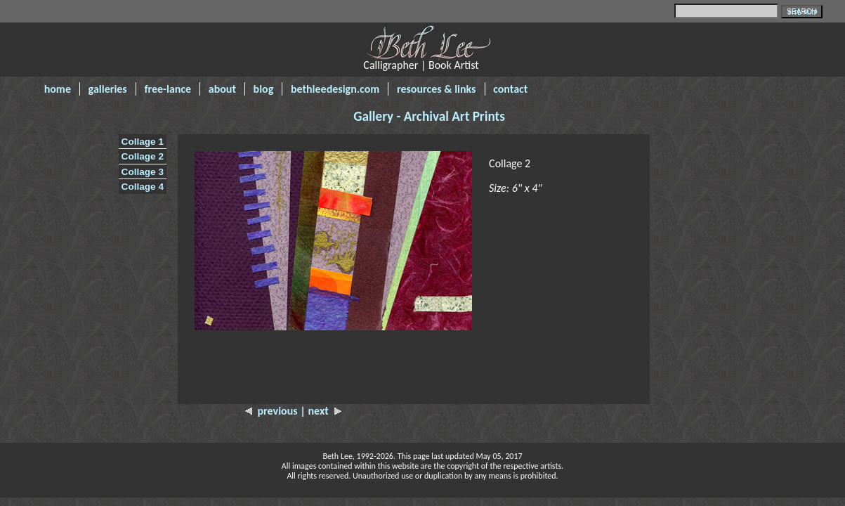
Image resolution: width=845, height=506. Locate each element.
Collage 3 (143, 172)
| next (320, 410)
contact (510, 89)
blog (264, 89)
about (222, 89)
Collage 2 (143, 156)
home (57, 89)
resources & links (436, 89)
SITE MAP (803, 12)
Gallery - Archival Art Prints (428, 116)
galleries (108, 89)
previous (273, 410)
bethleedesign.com (335, 89)
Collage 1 (143, 141)
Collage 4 (143, 186)
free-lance (167, 89)
